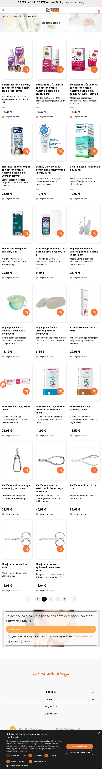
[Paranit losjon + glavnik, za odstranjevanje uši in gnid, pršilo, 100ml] (17, 77)
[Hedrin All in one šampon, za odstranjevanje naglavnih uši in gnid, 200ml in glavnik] (17, 159)
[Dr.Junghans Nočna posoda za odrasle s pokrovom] (17, 318)
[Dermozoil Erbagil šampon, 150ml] (85, 397)
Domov (5, 16)
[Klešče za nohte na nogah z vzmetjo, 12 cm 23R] (17, 476)
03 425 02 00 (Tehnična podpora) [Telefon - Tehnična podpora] (66, 729)
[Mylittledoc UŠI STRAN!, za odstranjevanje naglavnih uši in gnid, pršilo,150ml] (51, 77)
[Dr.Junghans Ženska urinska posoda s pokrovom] (51, 318)
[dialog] (51, 749)
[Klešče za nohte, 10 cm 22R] (85, 476)
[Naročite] (51, 629)
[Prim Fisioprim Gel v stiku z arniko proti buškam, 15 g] (51, 239)
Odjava (27, 641)
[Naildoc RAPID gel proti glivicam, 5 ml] (17, 239)
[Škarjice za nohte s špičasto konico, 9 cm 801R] (51, 553)
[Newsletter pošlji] (92, 629)
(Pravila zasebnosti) (83, 636)
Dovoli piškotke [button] (80, 746)
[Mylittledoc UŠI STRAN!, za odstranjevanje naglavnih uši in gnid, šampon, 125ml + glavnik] (85, 77)
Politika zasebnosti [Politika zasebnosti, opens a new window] (26, 751)
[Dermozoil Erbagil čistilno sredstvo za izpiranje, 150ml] (51, 397)
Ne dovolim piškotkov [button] (80, 753)
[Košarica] (97, 10)
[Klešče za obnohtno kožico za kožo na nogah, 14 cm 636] (51, 476)
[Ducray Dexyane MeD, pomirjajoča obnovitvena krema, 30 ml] (51, 159)
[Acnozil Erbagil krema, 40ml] (85, 318)
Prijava (14, 641)
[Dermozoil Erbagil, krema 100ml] (17, 397)
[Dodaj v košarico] (26, 69)
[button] (35, 766)
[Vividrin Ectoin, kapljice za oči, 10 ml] (85, 159)
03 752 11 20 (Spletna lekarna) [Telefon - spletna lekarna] (31, 729)
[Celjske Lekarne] (52, 10)
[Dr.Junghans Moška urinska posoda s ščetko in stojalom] (85, 239)
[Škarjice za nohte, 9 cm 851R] (17, 553)
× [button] (99, 733)
